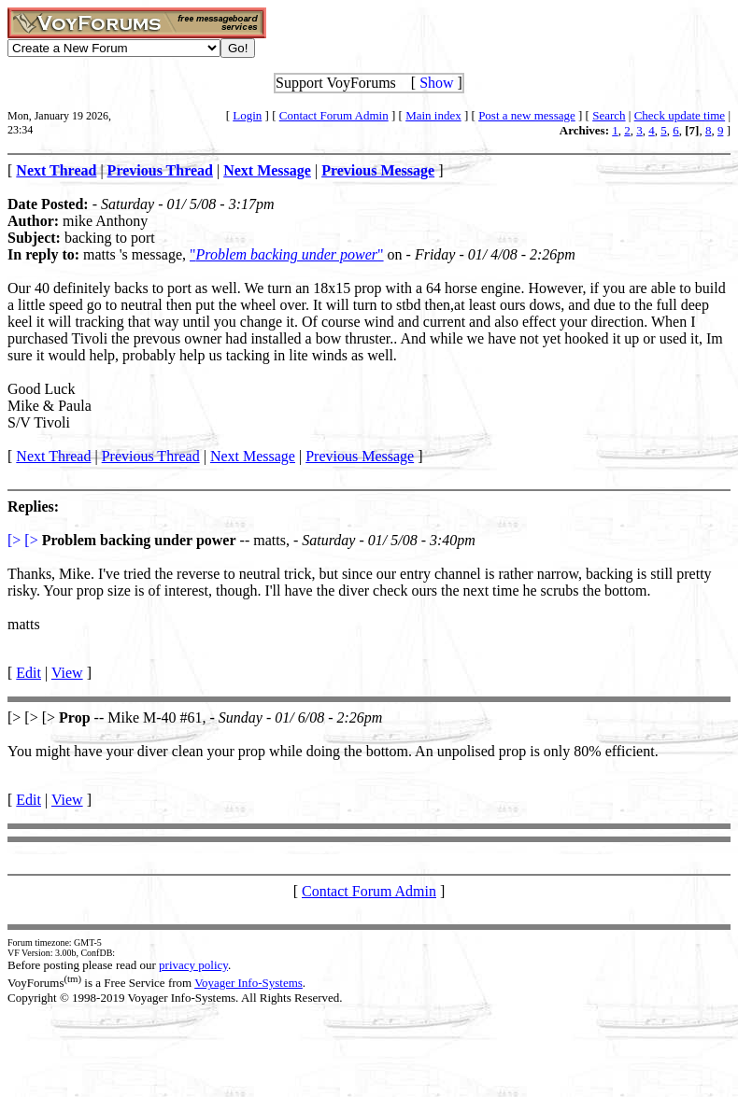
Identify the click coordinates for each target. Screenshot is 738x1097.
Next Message (252, 456)
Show (436, 83)
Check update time (679, 115)
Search (608, 115)
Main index (433, 115)
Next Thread (53, 456)
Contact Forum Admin (334, 115)
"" (287, 254)
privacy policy (193, 965)
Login (247, 115)
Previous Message (359, 456)
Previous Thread (151, 456)
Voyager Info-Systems (248, 983)
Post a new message (526, 115)
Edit (28, 673)
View (67, 673)
